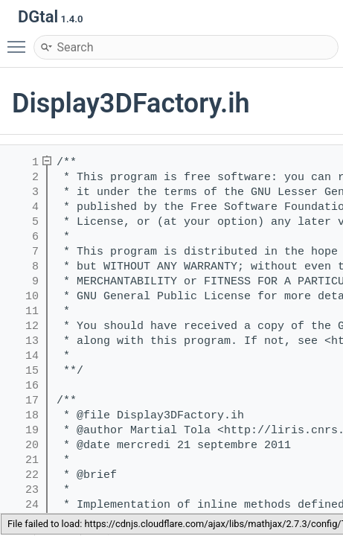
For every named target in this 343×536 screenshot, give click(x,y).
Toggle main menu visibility (20, 40)
